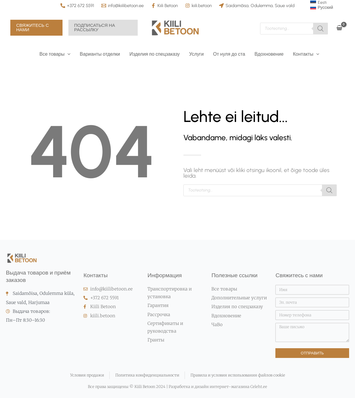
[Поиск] (320, 28)
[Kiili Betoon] (164, 5)
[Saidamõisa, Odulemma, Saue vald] (256, 5)
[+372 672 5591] (77, 5)
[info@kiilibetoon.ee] (122, 5)
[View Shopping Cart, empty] (339, 28)
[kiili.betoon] (198, 5)
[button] (36, 28)
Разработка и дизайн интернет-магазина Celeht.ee (217, 386)
